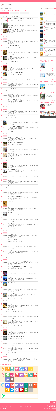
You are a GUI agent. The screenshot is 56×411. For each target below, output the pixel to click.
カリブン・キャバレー (12, 309)
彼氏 (12, 396)
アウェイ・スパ (11, 110)
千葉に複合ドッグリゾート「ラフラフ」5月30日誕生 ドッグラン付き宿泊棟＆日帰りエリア (49, 15)
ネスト (9, 331)
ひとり (8, 396)
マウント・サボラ (11, 228)
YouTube (5, 408)
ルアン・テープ (11, 158)
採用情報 (21, 406)
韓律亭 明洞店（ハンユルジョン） (14, 83)
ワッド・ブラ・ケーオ (12, 282)
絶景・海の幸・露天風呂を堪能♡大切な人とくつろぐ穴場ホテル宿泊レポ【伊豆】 (50, 24)
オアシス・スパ (11, 347)
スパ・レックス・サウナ (12, 45)
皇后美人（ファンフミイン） (13, 99)
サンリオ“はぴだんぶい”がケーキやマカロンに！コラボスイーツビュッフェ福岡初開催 (50, 46)
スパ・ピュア (10, 201)
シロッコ (9, 277)
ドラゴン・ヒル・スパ (12, 24)
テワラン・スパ (11, 320)
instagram (4, 408)
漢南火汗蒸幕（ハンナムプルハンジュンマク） (17, 94)
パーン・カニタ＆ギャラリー (13, 164)
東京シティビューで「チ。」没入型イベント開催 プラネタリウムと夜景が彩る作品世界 (50, 37)
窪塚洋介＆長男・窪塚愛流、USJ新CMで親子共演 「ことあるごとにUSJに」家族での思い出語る (50, 41)
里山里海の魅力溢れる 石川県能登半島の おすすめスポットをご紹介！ (50, 105)
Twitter (0, 408)
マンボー (9, 271)
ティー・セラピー (11, 131)
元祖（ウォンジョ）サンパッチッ (14, 142)
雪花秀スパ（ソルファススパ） (14, 137)
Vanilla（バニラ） (11, 153)
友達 (16, 396)
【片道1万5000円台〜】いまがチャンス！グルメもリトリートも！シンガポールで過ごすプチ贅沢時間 (50, 28)
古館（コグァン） (11, 34)
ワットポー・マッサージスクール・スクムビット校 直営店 (19, 261)
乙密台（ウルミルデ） (12, 61)
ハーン (9, 288)
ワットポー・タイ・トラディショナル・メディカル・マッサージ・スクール (22, 358)
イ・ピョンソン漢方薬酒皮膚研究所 (15, 126)
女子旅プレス (2, 8)
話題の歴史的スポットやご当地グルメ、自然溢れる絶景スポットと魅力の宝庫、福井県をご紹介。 (50, 96)
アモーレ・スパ (11, 77)
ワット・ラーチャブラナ (12, 169)
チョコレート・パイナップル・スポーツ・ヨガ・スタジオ (19, 18)
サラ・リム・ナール (12, 255)
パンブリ (9, 207)
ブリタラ (9, 185)
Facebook (2, 408)
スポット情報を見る (11, 27)
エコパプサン (10, 40)
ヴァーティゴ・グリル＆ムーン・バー (15, 298)
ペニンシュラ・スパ (12, 352)
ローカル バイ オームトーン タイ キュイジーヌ (17, 266)
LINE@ (7, 408)
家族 (21, 396)
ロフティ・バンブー (12, 239)
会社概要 (7, 406)
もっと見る (54, 57)
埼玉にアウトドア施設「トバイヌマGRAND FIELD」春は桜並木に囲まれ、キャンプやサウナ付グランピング (49, 50)
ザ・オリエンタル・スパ (12, 293)
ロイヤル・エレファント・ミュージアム (15, 325)
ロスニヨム (10, 223)
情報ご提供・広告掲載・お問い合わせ (28, 406)
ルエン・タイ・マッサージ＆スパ (14, 196)
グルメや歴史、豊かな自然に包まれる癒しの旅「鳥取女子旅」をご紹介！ (50, 85)
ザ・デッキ (10, 212)
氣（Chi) (9, 180)
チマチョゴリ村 (11, 88)
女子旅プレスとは (2, 406)
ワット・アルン (11, 234)
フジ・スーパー (11, 174)
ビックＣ (9, 250)
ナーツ (9, 304)
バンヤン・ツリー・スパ (12, 191)
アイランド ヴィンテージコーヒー (15, 72)
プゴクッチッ (10, 115)
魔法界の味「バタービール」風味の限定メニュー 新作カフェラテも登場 (50, 32)
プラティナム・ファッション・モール (15, 336)
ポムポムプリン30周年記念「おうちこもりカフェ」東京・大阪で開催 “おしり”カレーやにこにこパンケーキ (50, 55)
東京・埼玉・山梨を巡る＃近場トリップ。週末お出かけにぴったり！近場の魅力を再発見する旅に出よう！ (50, 74)
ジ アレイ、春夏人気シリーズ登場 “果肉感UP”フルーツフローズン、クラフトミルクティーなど (49, 20)
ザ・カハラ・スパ (11, 67)
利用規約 (10, 406)
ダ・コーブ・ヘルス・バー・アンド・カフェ (16, 29)
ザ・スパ (9, 56)
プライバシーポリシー (16, 406)
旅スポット (42, 8)
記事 (40, 8)
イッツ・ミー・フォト (12, 104)
